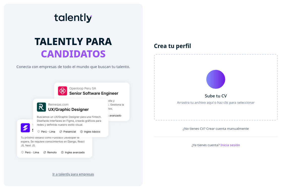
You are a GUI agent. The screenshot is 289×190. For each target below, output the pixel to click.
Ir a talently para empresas (73, 174)
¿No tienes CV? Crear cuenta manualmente (216, 128)
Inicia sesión (230, 145)
